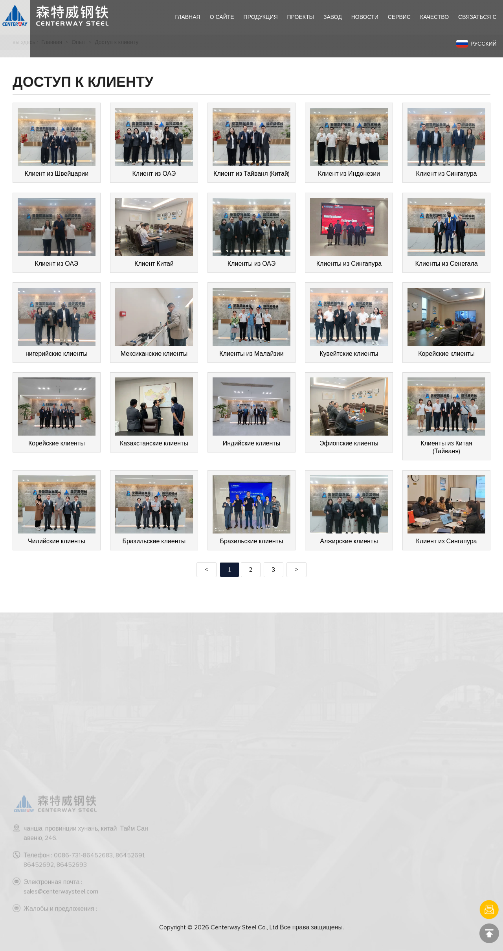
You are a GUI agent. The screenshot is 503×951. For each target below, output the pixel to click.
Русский (476, 44)
